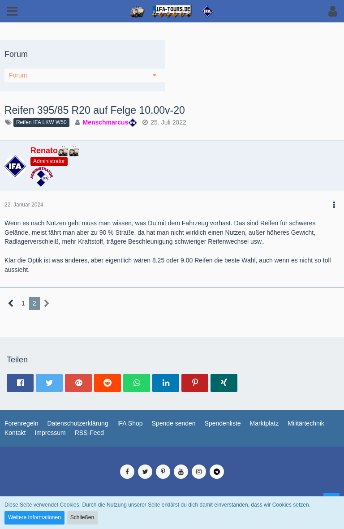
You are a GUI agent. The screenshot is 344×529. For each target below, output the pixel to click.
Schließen (82, 517)
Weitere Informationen (34, 517)
